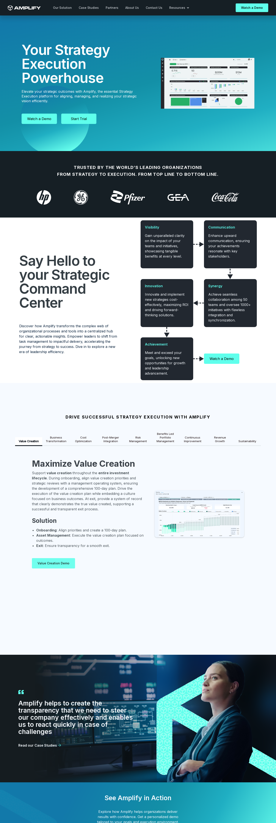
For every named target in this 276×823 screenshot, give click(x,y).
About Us (132, 7)
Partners (112, 7)
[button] (179, 8)
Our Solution (62, 7)
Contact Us (154, 7)
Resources (179, 7)
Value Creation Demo (53, 563)
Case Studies (89, 7)
